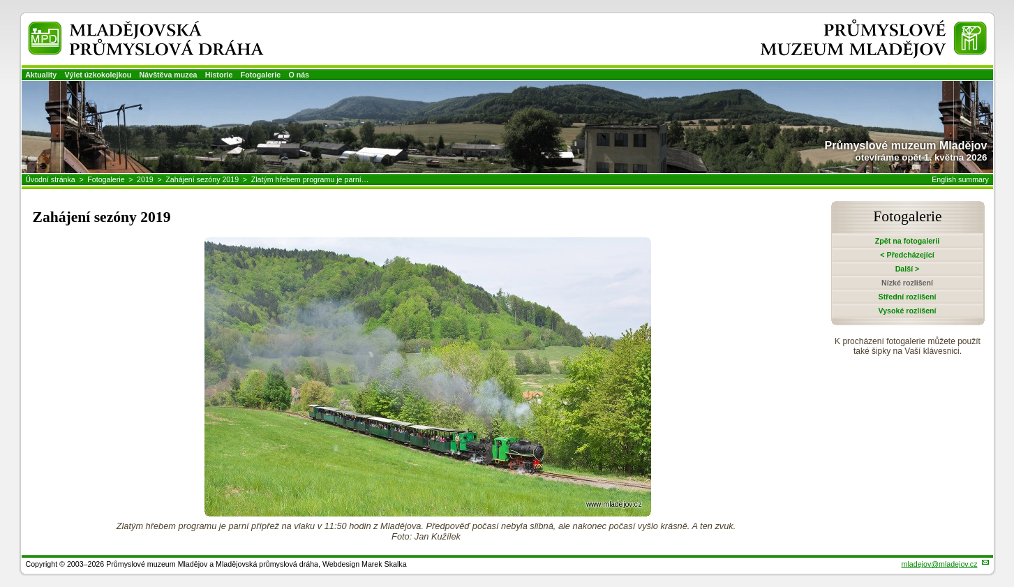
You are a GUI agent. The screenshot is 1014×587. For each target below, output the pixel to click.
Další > (907, 269)
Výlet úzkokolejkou (97, 74)
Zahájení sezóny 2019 (202, 179)
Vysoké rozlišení (907, 310)
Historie (219, 74)
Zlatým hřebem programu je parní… (310, 179)
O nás (298, 74)
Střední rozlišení (908, 296)
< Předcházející (907, 255)
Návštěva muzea (168, 74)
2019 (145, 179)
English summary (960, 179)
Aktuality (41, 74)
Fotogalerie (261, 74)
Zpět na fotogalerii (907, 241)
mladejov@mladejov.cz (940, 564)
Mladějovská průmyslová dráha (126, 27)
